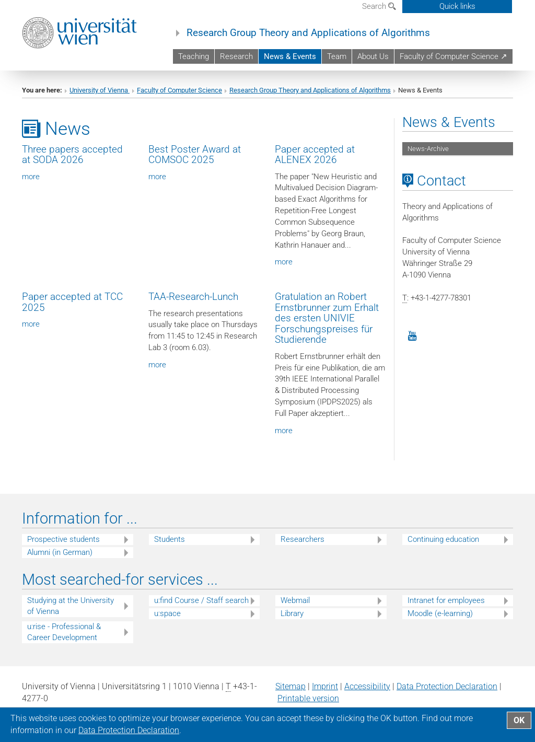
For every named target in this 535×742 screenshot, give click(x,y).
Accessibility (367, 686)
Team (336, 56)
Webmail (295, 600)
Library (292, 613)
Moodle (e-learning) (440, 613)
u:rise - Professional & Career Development (64, 632)
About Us (373, 56)
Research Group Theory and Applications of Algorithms (308, 33)
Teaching (193, 56)
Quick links (457, 6)
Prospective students (63, 539)
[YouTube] (412, 335)
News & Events (290, 56)
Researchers (302, 539)
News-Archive (428, 149)
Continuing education (443, 539)
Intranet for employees (446, 600)
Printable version (308, 698)
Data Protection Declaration (447, 686)
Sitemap (290, 686)
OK (519, 720)
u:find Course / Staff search (201, 600)
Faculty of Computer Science (179, 90)
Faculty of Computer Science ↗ (453, 56)
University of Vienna (99, 90)
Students (169, 539)
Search (379, 6)
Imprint (325, 686)
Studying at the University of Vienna (70, 606)
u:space (167, 613)
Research (236, 56)
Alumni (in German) (59, 552)
